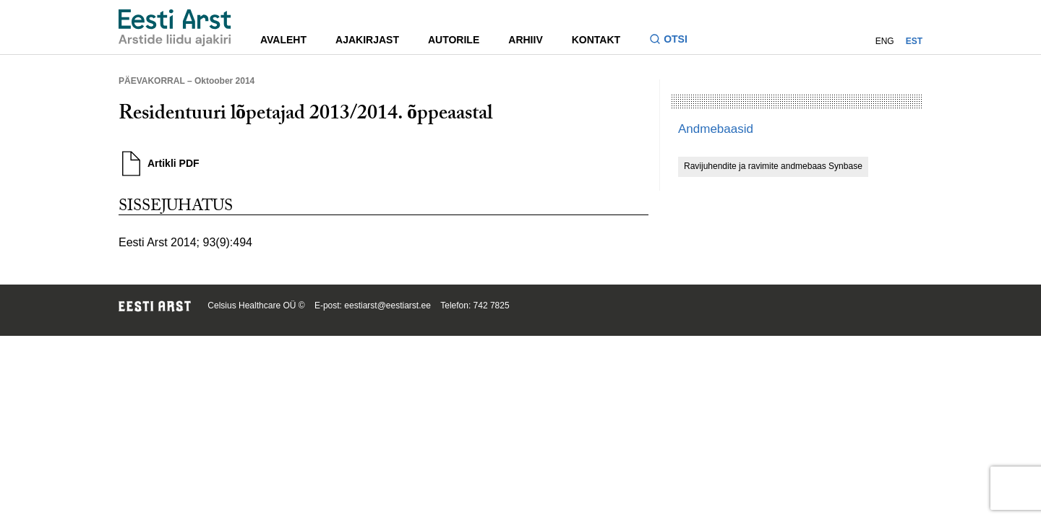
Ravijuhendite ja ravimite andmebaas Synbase (773, 166)
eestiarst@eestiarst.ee (387, 305)
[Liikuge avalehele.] (175, 28)
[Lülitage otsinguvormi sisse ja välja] (674, 40)
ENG (884, 41)
